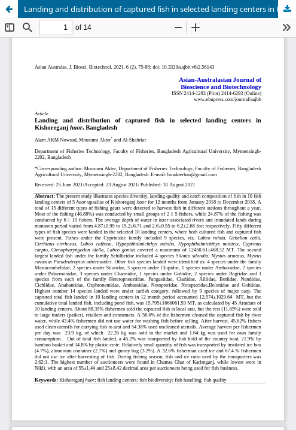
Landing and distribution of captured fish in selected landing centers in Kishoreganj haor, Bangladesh (160, 9)
